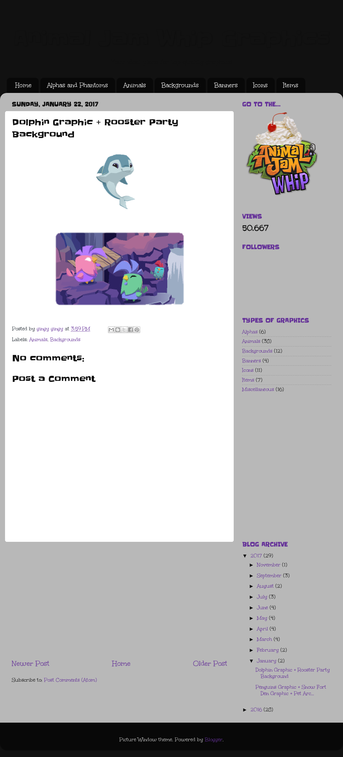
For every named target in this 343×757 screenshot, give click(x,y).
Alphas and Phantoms (77, 85)
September (270, 575)
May (263, 618)
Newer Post (30, 663)
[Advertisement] (119, 600)
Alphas (250, 332)
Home (23, 85)
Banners (226, 85)
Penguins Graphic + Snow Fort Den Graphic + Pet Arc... (291, 690)
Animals (134, 85)
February (268, 650)
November (269, 565)
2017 (257, 556)
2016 (257, 709)
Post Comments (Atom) (70, 680)
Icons (260, 85)
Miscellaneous (258, 389)
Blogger (214, 739)
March (265, 639)
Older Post (210, 663)
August (266, 586)
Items (290, 85)
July (263, 597)
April (263, 629)
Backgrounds (180, 85)
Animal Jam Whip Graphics (171, 39)
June (263, 607)
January (267, 661)
